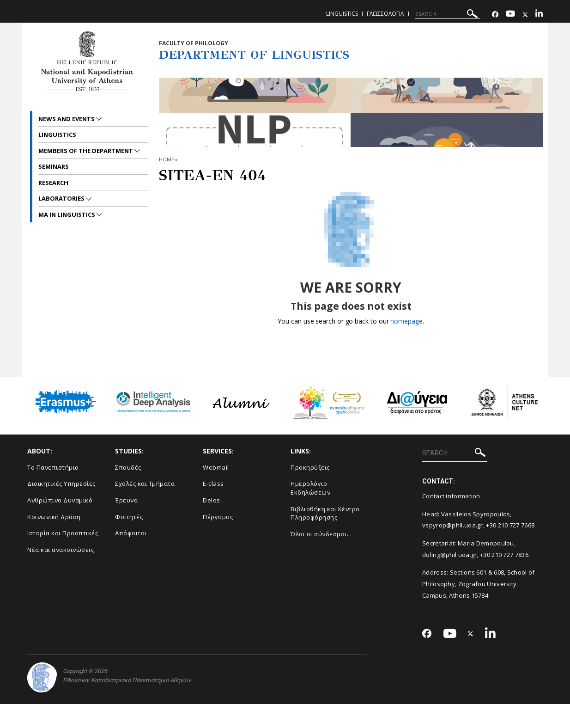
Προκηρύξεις (310, 467)
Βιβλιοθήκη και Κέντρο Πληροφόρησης (325, 513)
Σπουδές (128, 467)
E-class (213, 483)
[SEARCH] (447, 14)
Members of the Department (86, 151)
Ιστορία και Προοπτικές (62, 533)
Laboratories (62, 198)
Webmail (216, 467)
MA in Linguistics (67, 214)
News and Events (67, 119)
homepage (406, 321)
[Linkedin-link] (539, 14)
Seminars (53, 166)
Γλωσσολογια (385, 14)
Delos (211, 500)
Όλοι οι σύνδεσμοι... (321, 534)
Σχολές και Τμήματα (145, 483)
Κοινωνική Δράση (54, 517)
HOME (166, 159)
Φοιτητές (129, 517)
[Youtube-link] (510, 14)
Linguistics (342, 14)
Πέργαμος (218, 517)
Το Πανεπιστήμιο (53, 467)
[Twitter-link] (525, 14)
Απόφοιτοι (131, 533)
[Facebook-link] (495, 14)
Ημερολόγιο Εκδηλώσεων (310, 487)
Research (53, 182)
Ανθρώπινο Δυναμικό (59, 500)
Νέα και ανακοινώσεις (60, 549)
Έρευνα (126, 500)
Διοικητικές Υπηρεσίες (61, 483)
